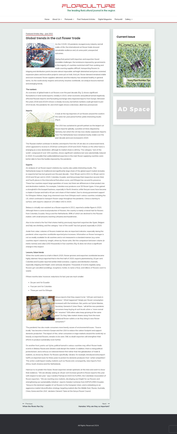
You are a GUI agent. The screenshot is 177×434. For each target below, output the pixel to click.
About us (56, 19)
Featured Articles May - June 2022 (39, 34)
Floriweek (68, 19)
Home (47, 19)
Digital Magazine (105, 19)
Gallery (128, 19)
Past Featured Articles (86, 19)
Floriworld (118, 19)
